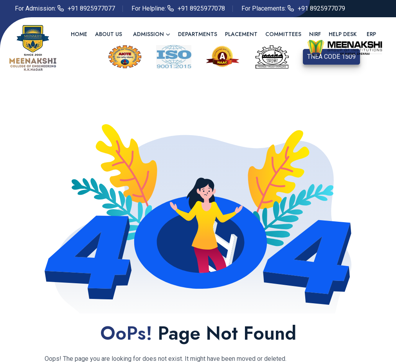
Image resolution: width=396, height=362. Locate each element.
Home (79, 34)
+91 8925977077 (91, 8)
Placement (241, 34)
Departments (197, 34)
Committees (283, 34)
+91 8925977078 (201, 8)
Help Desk (342, 34)
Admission (148, 34)
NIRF (315, 34)
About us (108, 34)
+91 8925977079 (321, 8)
